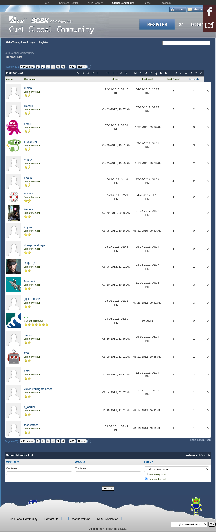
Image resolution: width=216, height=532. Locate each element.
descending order (158, 479)
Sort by (148, 461)
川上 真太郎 (32, 299)
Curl (47, 3)
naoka (28, 178)
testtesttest (31, 425)
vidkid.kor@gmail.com (38, 389)
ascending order (157, 474)
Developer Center (68, 3)
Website (80, 461)
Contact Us (51, 519)
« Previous (27, 66)
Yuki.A (28, 160)
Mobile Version (81, 519)
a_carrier (29, 407)
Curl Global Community (19, 53)
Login (32, 42)
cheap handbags (34, 245)
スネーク (30, 263)
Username (12, 461)
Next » (81, 66)
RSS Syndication (107, 519)
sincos (28, 335)
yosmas (29, 193)
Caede (147, 3)
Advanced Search (198, 455)
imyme (28, 227)
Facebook (165, 3)
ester (27, 371)
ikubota (28, 209)
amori (27, 124)
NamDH (29, 106)
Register (43, 42)
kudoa (28, 88)
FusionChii (30, 142)
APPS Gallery (95, 3)
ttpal (27, 353)
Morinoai (29, 281)
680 (72, 66)
